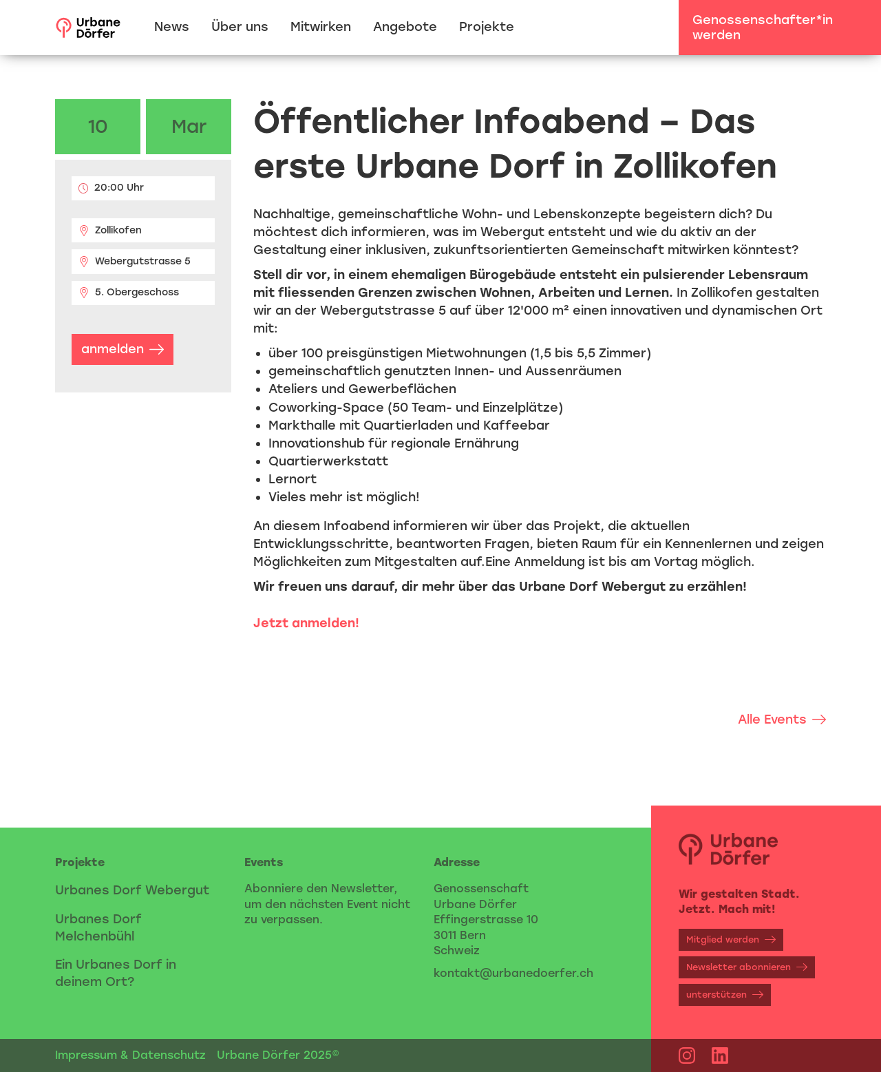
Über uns (239, 26)
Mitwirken (320, 26)
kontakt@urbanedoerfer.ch (513, 973)
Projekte (486, 26)
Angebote (405, 26)
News (171, 26)
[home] (88, 28)
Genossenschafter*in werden (762, 27)
